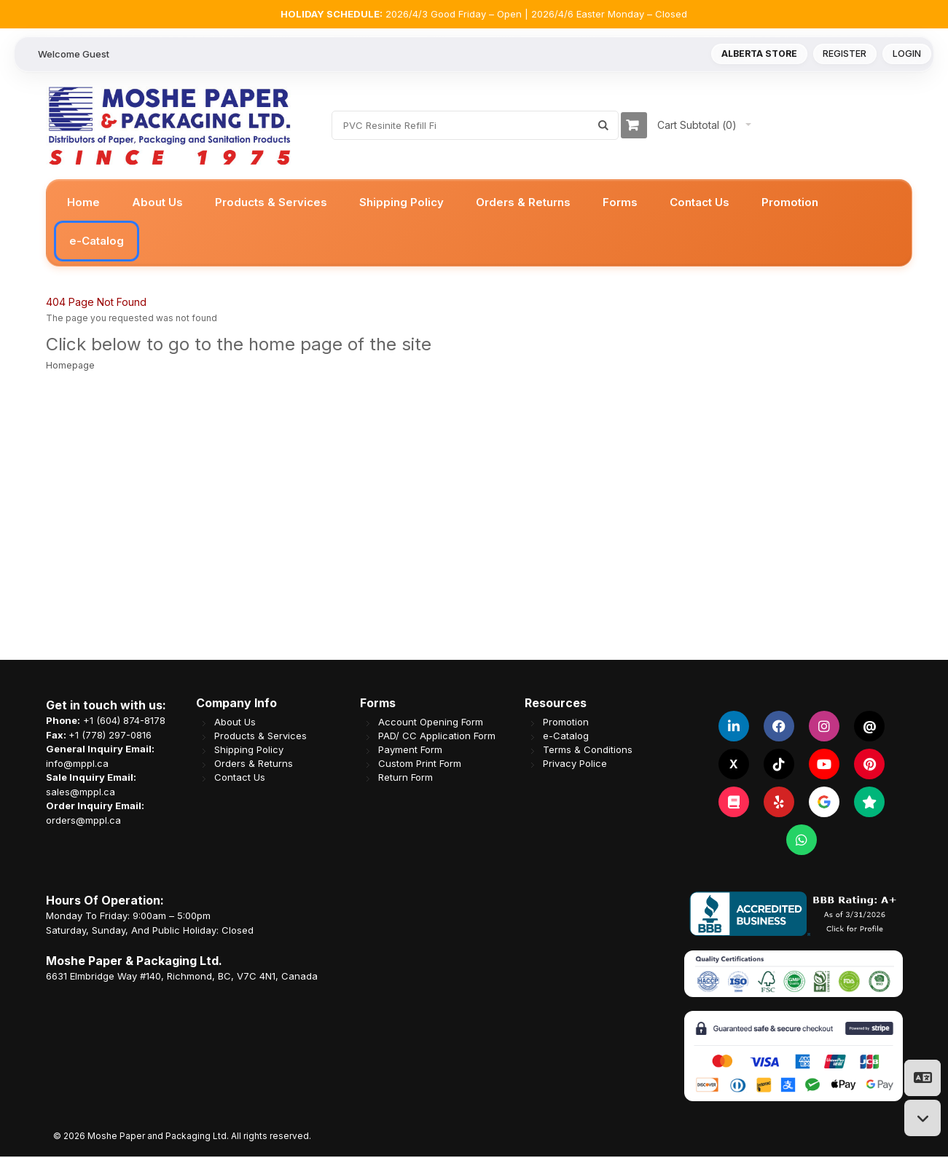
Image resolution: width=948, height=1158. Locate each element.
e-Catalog (566, 737)
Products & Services (260, 737)
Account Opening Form (430, 723)
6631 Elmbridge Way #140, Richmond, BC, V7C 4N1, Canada (182, 977)
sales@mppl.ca (80, 793)
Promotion (566, 723)
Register (842, 54)
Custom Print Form (419, 765)
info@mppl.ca (77, 765)
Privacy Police (575, 765)
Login (906, 54)
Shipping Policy (248, 751)
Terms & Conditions (587, 751)
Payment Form (410, 751)
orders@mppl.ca (83, 821)
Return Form (405, 779)
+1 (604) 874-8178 (124, 722)
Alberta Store (752, 54)
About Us (235, 723)
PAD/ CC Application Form (436, 737)
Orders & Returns (253, 765)
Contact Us (239, 779)
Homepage (70, 366)
